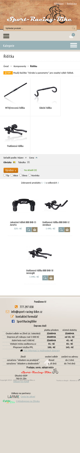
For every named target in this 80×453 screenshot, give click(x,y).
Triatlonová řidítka (15, 146)
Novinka (35, 175)
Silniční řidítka (45, 107)
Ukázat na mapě (21, 381)
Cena (31, 157)
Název (20, 157)
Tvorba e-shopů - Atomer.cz (68, 380)
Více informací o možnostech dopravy (41, 350)
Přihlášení (59, 3)
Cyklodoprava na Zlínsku (21, 401)
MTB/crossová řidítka (15, 107)
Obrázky (7, 162)
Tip (7, 175)
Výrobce (10, 170)
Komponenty (20, 66)
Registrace (72, 3)
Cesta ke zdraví (21, 396)
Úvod (6, 66)
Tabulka (22, 162)
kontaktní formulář (27, 316)
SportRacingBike (27, 321)
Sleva (24, 175)
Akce (15, 175)
